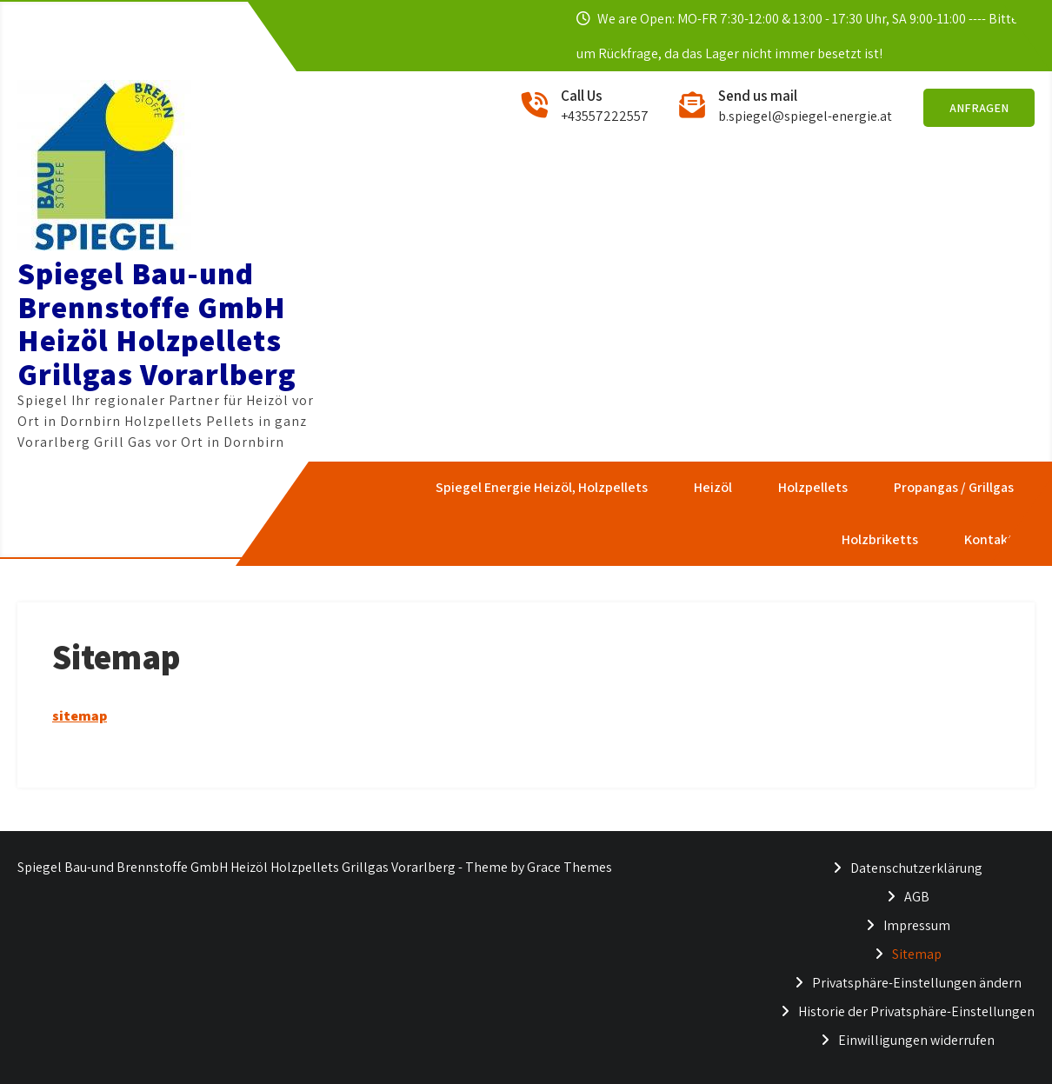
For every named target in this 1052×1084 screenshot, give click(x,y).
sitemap (79, 716)
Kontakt (988, 539)
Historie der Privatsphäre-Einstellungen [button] (916, 1011)
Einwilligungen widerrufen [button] (916, 1040)
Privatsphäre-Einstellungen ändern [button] (917, 983)
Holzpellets (812, 487)
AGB (916, 897)
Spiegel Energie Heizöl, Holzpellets (541, 487)
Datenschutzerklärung (916, 868)
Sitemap (917, 954)
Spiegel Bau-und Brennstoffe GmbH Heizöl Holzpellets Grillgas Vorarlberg (156, 323)
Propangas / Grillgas (953, 487)
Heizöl (712, 487)
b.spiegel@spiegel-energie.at (805, 116)
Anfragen (979, 108)
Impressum (916, 925)
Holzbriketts (879, 539)
